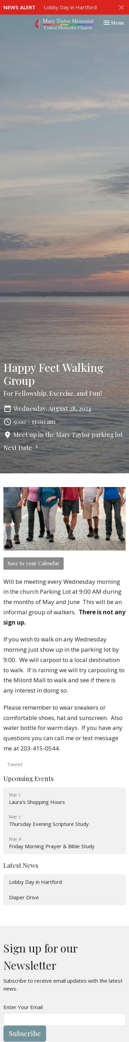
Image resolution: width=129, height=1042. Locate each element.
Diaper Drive (24, 897)
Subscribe (25, 1033)
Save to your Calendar (34, 563)
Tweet (15, 764)
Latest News (20, 865)
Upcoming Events (28, 778)
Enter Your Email (23, 1007)
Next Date (21, 447)
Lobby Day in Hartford (70, 7)
